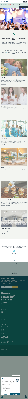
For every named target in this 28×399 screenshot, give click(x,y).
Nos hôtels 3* (3, 329)
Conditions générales (4, 349)
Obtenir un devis (14, 273)
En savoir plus (3, 83)
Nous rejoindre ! (3, 309)
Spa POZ (9, 109)
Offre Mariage (4, 77)
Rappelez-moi (3, 321)
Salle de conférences (5, 228)
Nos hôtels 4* (3, 330)
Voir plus (3, 144)
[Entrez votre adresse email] (6, 287)
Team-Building (4, 138)
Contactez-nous (3, 323)
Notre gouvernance (4, 303)
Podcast (2, 313)
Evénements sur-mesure (6, 167)
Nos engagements (4, 304)
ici (6, 52)
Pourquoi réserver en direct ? (5, 354)
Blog (2, 312)
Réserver (25, 1)
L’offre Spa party (4, 106)
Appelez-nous (14, 255)
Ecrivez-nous (14, 265)
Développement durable (4, 351)
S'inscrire (15, 286)
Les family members (4, 308)
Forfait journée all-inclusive (7, 199)
